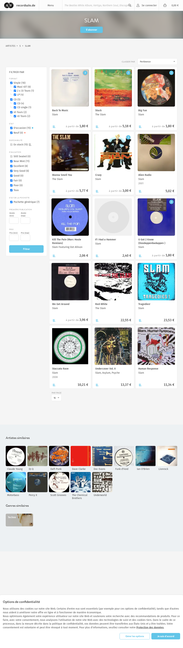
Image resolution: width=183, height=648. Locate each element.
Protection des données (150, 627)
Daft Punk (55, 469)
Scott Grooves (58, 495)
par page (56, 392)
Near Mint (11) (21, 161)
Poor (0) (18, 185)
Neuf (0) (20, 132)
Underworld (100, 495)
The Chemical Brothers (79, 497)
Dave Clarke (79, 469)
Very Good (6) (21, 170)
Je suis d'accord (165, 636)
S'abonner (91, 29)
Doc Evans (99, 469)
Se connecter (149, 5)
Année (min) (12, 214)
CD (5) (17, 99)
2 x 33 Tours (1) (25, 90)
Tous (16, 190)
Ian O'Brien (143, 469)
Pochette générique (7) (26, 202)
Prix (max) (25, 233)
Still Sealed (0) (22, 156)
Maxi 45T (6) (24, 86)
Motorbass (13, 495)
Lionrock (163, 469)
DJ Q (31, 469)
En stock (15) (22, 144)
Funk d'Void (121, 469)
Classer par (128, 61)
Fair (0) (18, 180)
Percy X (33, 495)
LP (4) (20, 94)
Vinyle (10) (20, 82)
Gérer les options (134, 636)
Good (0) (18, 175)
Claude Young (15, 469)
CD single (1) (24, 107)
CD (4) (20, 103)
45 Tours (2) (20, 112)
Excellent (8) (21, 166)
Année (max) (23, 214)
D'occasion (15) (24, 127)
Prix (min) (13, 233)
